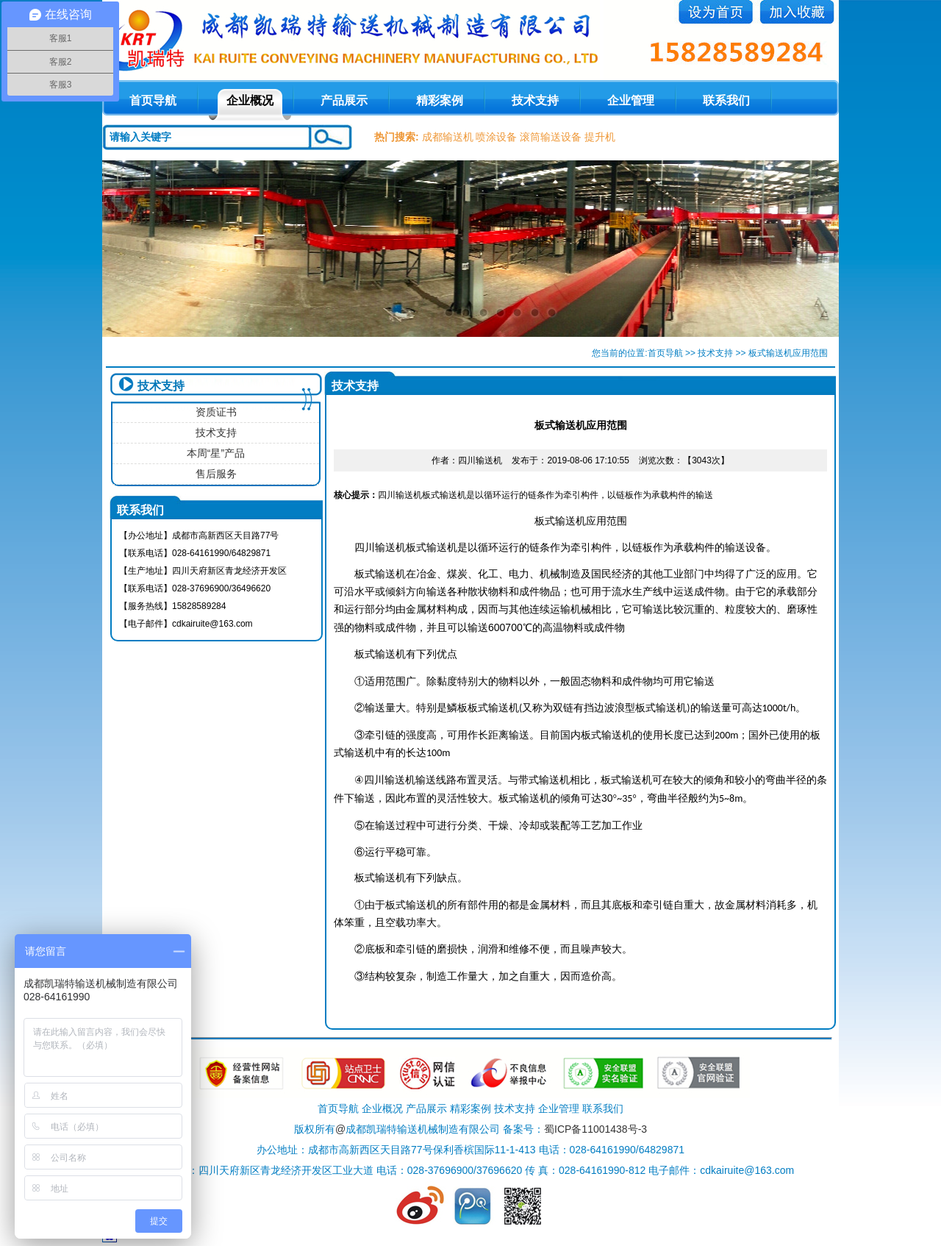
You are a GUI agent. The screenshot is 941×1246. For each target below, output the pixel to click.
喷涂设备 (496, 137)
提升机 (599, 137)
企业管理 (630, 100)
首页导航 (665, 353)
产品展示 (344, 100)
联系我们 (726, 100)
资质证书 (216, 412)
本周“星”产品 (216, 453)
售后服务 (216, 474)
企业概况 (249, 100)
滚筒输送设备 (551, 137)
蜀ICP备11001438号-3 (595, 1129)
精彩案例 (439, 100)
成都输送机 (447, 137)
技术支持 (535, 100)
